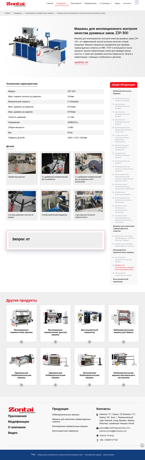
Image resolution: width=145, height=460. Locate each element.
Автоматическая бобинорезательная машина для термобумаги (124, 186)
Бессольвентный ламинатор (120, 280)
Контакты (127, 3)
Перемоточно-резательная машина (123, 193)
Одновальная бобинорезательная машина (122, 106)
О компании (17, 427)
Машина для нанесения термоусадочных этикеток (124, 245)
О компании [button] (105, 3)
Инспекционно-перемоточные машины (39, 13)
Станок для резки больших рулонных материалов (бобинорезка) (122, 138)
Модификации (90, 3)
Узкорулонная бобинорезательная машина (122, 155)
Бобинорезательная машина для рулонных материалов (123, 200)
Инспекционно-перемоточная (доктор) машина (123, 259)
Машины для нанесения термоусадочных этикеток (123, 228)
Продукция (18, 13)
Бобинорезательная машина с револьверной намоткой (124, 169)
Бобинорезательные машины (122, 92)
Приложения (76, 3)
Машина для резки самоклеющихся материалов (122, 147)
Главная (49, 3)
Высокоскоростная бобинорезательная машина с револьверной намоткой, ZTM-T (124, 178)
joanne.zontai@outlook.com (113, 431)
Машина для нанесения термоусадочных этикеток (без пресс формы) (124, 238)
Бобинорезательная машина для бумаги (122, 100)
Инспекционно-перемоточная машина (123, 274)
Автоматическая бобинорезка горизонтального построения (121, 209)
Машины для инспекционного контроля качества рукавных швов (124, 267)
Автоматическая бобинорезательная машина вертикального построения (123, 219)
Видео (117, 3)
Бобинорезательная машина (122, 162)
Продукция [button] (61, 3)
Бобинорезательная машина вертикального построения (123, 130)
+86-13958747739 (109, 440)
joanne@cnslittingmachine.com (115, 428)
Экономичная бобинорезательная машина (122, 122)
